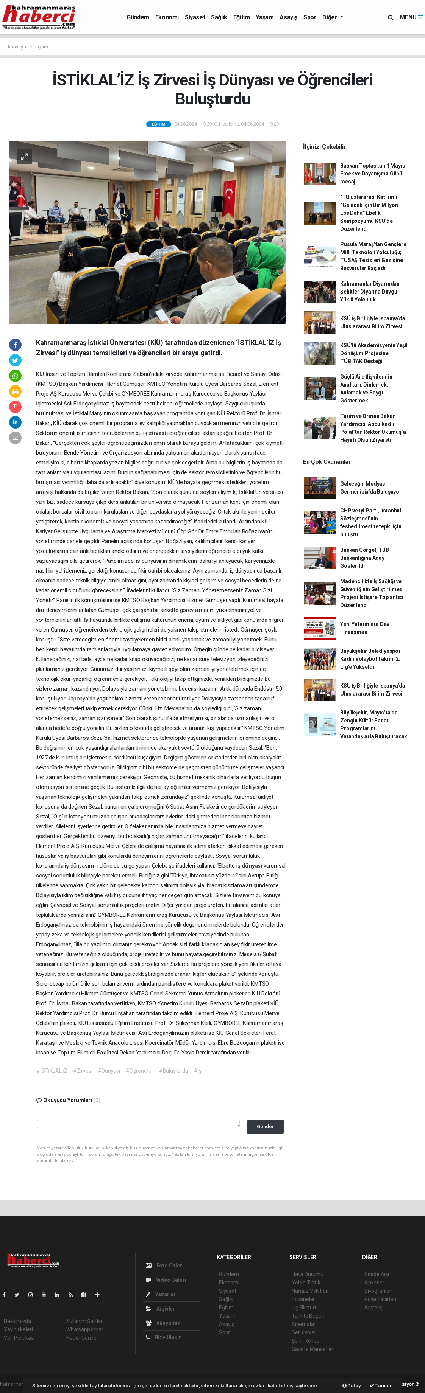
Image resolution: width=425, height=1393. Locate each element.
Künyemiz (163, 1323)
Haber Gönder (82, 1338)
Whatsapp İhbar (84, 1329)
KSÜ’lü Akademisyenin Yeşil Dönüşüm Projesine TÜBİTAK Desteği (374, 353)
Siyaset (195, 17)
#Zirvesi (82, 1071)
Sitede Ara (376, 1274)
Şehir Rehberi (307, 1341)
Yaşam (264, 17)
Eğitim (241, 17)
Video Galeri (166, 1280)
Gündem (138, 17)
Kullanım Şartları (85, 1321)
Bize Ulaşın (164, 1337)
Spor (309, 17)
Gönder (265, 1126)
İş (87, 620)
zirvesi (157, 433)
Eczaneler (303, 1299)
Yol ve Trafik (306, 1283)
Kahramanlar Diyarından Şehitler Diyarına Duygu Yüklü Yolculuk (370, 292)
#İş (198, 1071)
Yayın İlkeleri (18, 1329)
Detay (351, 1385)
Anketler (374, 1283)
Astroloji (373, 1307)
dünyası (252, 865)
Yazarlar (161, 1294)
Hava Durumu (307, 1274)
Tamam (381, 1385)
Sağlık (219, 17)
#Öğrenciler (139, 1071)
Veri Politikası (19, 1338)
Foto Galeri (165, 1266)
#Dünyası (109, 1071)
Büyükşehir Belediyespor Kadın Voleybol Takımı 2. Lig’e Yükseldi (370, 659)
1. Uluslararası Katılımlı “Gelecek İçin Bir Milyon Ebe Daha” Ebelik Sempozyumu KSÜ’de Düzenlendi (369, 213)
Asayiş (288, 17)
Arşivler (160, 1309)
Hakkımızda (17, 1321)
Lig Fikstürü (305, 1307)
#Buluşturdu (173, 1071)
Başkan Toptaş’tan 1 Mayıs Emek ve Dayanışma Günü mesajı (372, 174)
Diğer (330, 17)
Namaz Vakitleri (310, 1291)
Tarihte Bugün (308, 1316)
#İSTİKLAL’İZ (51, 1071)
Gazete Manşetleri (313, 1349)
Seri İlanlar (304, 1332)
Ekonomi (167, 17)
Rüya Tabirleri (380, 1299)
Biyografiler (377, 1291)
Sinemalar (304, 1324)
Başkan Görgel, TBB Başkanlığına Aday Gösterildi (364, 558)
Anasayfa (17, 47)
